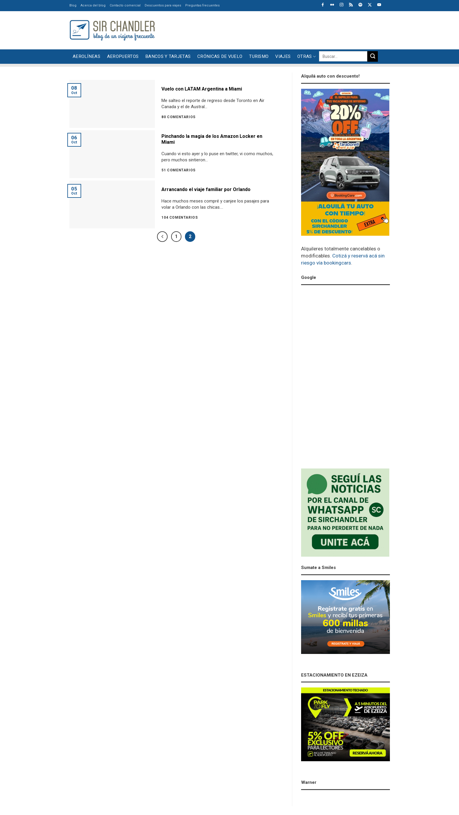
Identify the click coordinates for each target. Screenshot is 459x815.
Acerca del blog (93, 5)
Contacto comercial (125, 5)
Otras (306, 56)
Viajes (283, 56)
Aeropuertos (122, 56)
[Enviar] (372, 56)
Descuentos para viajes (163, 5)
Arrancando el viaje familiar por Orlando (206, 189)
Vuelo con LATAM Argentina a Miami (201, 89)
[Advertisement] (283, 29)
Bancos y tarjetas (168, 56)
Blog (72, 5)
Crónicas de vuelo (219, 56)
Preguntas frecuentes (202, 5)
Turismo (258, 56)
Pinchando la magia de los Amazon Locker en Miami (211, 139)
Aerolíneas (86, 56)
